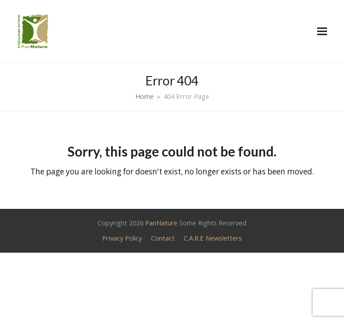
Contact (163, 237)
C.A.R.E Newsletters (213, 237)
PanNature (161, 222)
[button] (322, 31)
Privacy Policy (122, 237)
